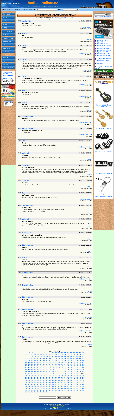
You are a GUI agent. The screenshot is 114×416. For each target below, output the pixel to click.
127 (44, 364)
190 (53, 369)
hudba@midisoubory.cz (57, 406)
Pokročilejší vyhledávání (102, 16)
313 (62, 381)
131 (56, 364)
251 (56, 375)
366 (41, 386)
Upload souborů (7, 45)
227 (44, 373)
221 (26, 373)
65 (38, 358)
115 (68, 362)
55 (68, 356)
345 (38, 384)
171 (56, 368)
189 (50, 369)
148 (47, 366)
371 (56, 386)
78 (77, 358)
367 (44, 386)
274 (65, 377)
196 (71, 369)
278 (77, 377)
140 (83, 364)
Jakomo (89, 174)
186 (41, 369)
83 (32, 360)
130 (53, 364)
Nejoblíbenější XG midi (104, 52)
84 (35, 360)
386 (41, 388)
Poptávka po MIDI (7, 38)
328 (47, 382)
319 (80, 381)
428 (47, 392)
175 (68, 368)
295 (68, 379)
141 (26, 366)
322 (29, 382)
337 (74, 382)
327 (44, 382)
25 (38, 354)
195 (68, 369)
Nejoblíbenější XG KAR (104, 53)
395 (68, 388)
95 (68, 360)
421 (26, 392)
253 (62, 375)
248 (47, 375)
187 (44, 369)
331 (56, 382)
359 (80, 384)
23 (32, 354)
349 (50, 384)
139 (80, 364)
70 (53, 358)
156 (71, 366)
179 (80, 368)
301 (26, 381)
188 (47, 369)
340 (83, 382)
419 (80, 390)
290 (53, 379)
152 (59, 366)
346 (41, 384)
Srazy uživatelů (7, 41)
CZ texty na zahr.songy (104, 58)
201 (26, 371)
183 (32, 369)
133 (62, 364)
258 (77, 375)
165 (38, 368)
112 (59, 362)
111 (56, 362)
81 (26, 360)
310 (53, 381)
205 (38, 371)
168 (47, 368)
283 (32, 379)
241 (26, 375)
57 (74, 356)
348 (47, 384)
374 (65, 386)
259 (80, 375)
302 (29, 381)
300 (83, 379)
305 (38, 381)
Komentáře (5, 34)
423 (32, 392)
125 (38, 364)
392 (59, 388)
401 (26, 390)
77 (74, 358)
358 (77, 384)
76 (71, 358)
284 (35, 379)
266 (41, 377)
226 (41, 373)
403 (32, 390)
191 (56, 369)
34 (65, 354)
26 (41, 354)
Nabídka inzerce (8, 78)
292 (59, 379)
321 (26, 382)
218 (77, 371)
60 (83, 356)
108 (47, 362)
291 (56, 379)
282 (29, 379)
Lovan (90, 291)
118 (77, 362)
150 (53, 366)
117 (74, 362)
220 (83, 371)
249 (50, 375)
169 (50, 368)
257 (74, 375)
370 (53, 386)
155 (68, 366)
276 (71, 377)
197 (74, 369)
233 (62, 373)
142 (29, 366)
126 (41, 364)
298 (77, 379)
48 (47, 356)
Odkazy (4, 28)
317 (74, 381)
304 (35, 381)
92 (59, 360)
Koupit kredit (6, 52)
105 (38, 362)
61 (26, 358)
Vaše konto (5, 57)
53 (62, 356)
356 (71, 384)
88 (47, 360)
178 (77, 368)
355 (68, 384)
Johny (90, 251)
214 (65, 371)
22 (29, 354)
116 (71, 362)
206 (41, 371)
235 (68, 373)
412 (59, 390)
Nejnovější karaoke (102, 40)
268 (47, 377)
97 (74, 360)
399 (80, 388)
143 (32, 366)
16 (71, 353)
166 (41, 368)
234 (65, 373)
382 (29, 388)
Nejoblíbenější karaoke (104, 50)
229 (50, 373)
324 (35, 382)
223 (32, 373)
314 (65, 381)
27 (44, 354)
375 (68, 386)
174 (65, 368)
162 (29, 368)
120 (83, 362)
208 (47, 371)
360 (83, 384)
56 (71, 356)
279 (80, 377)
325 (38, 382)
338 (77, 382)
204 (35, 371)
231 (56, 373)
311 (56, 381)
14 (65, 353)
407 (44, 390)
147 (44, 366)
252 (59, 375)
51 (56, 356)
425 (38, 392)
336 (71, 382)
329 (50, 382)
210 (53, 371)
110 (53, 362)
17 (74, 353)
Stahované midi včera (103, 63)
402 (29, 390)
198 (77, 369)
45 (38, 356)
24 (35, 354)
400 (83, 388)
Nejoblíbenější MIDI (103, 48)
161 (26, 368)
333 (62, 382)
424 (35, 392)
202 (29, 371)
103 (32, 362)
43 (32, 356)
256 (71, 375)
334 (65, 382)
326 (41, 382)
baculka (89, 39)
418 (77, 390)
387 (44, 388)
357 (74, 384)
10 (53, 353)
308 (47, 381)
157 (74, 366)
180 (83, 368)
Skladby (4, 17)
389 (50, 388)
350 (53, 384)
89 (50, 360)
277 (74, 377)
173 (62, 368)
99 (80, 360)
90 (53, 360)
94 (65, 360)
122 (29, 364)
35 (68, 354)
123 (32, 364)
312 (59, 381)
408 (47, 390)
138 (77, 364)
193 (62, 369)
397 (74, 388)
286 (41, 379)
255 (68, 375)
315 (68, 381)
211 (56, 371)
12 (59, 353)
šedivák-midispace (86, 27)
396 (71, 388)
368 (47, 386)
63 (32, 358)
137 (74, 364)
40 (83, 354)
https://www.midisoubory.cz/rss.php (62, 17)
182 (29, 369)
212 (59, 371)
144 (35, 366)
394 (65, 388)
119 (80, 362)
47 (44, 356)
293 (62, 379)
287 (44, 379)
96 (71, 360)
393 (62, 388)
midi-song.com (57, 407)
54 (65, 356)
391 (56, 388)
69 (50, 358)
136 (71, 364)
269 (50, 377)
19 (80, 353)
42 (29, 356)
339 (80, 382)
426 (41, 392)
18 (77, 353)
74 (65, 358)
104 (35, 362)
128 (47, 364)
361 (26, 386)
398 (77, 388)
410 (53, 390)
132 (59, 364)
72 (59, 358)
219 (80, 371)
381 (26, 388)
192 (59, 369)
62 (29, 358)
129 (50, 364)
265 (38, 377)
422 (29, 392)
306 (41, 381)
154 (65, 366)
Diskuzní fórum (7, 31)
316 (71, 381)
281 (26, 379)
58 (77, 356)
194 (65, 369)
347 (44, 384)
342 (29, 384)
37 (74, 354)
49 (50, 356)
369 (50, 386)
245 (38, 375)
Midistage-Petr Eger (85, 53)
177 (74, 368)
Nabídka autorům (7, 68)
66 (41, 358)
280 (83, 377)
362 (29, 386)
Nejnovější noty (101, 42)
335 (68, 382)
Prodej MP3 (6, 48)
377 (74, 386)
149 (50, 366)
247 (44, 375)
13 (62, 353)
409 (50, 390)
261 (26, 377)
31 (56, 354)
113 (62, 362)
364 (35, 386)
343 (32, 384)
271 (56, 377)
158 (77, 366)
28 (47, 354)
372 (59, 386)
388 (47, 388)
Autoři (4, 21)
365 (38, 386)
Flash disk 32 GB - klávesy (103, 172)
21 (26, 354)
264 (35, 377)
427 (44, 392)
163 (32, 368)
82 (29, 360)
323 (32, 382)
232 (59, 373)
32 (59, 354)
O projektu (5, 64)
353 (62, 384)
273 (62, 377)
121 (26, 364)
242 (29, 375)
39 (80, 354)
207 (44, 371)
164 (35, 368)
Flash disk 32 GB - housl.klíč (103, 150)
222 (29, 373)
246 (41, 375)
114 (65, 362)
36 (71, 354)
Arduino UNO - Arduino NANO (104, 196)
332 (59, 382)
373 (62, 386)
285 (38, 379)
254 (65, 375)
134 (65, 364)
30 (53, 354)
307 (44, 381)
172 (59, 368)
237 (74, 373)
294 (65, 379)
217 (74, 371)
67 (44, 358)
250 (53, 375)
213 (62, 371)
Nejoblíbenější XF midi (103, 55)
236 (71, 373)
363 (32, 386)
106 (41, 362)
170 (53, 368)
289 (50, 379)
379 (80, 386)
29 (50, 354)
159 (80, 366)
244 (35, 375)
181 (26, 369)
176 (71, 368)
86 (41, 360)
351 (56, 384)
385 (38, 388)
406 (41, 390)
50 (53, 356)
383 (32, 388)
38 (77, 354)
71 (56, 358)
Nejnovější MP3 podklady (104, 45)
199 (80, 369)
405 (38, 390)
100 (83, 360)
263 (32, 377)
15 (68, 353)
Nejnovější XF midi (102, 43)
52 (59, 356)
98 (77, 360)
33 (62, 354)
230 (53, 373)
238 (77, 373)
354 (65, 384)
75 (68, 358)
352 (59, 384)
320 (83, 381)
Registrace (5, 61)
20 (83, 353)
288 (47, 379)
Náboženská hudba (103, 60)
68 (47, 358)
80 (83, 358)
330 (53, 382)
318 (77, 381)
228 (47, 373)
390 (53, 388)
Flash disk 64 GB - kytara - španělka (103, 128)
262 (29, 377)
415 (68, 390)
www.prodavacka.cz (103, 194)
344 (35, 384)
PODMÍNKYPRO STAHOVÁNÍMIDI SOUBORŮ (8, 73)
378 (77, 386)
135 (68, 364)
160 (83, 366)
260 (83, 375)
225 (38, 373)
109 (50, 362)
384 (35, 388)
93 (62, 360)
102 (29, 362)
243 (32, 375)
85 (38, 360)
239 (80, 373)
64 (35, 358)
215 (68, 371)
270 (53, 377)
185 (38, 369)
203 (32, 371)
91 (56, 360)
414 (65, 390)
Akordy (4, 24)
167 (44, 368)
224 (35, 373)
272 (59, 377)
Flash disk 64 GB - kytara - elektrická (103, 105)
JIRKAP (89, 159)
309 (50, 381)
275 (68, 377)
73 (62, 358)
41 (26, 356)
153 (62, 366)
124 (35, 364)
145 (38, 366)
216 (71, 371)
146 (41, 366)
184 (35, 369)
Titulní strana (6, 14)
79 (80, 358)
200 (83, 369)
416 (71, 390)
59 (80, 356)
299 (80, 379)
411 (56, 390)
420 (83, 390)
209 (50, 371)
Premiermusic (87, 70)
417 (74, 390)
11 (56, 353)
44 (35, 356)
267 (44, 377)
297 (74, 379)
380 (83, 386)
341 (26, 384)
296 (71, 379)
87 (44, 360)
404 (35, 390)
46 (41, 356)
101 (26, 362)
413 (62, 390)
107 (44, 362)
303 (32, 381)
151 (56, 366)
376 (71, 386)
